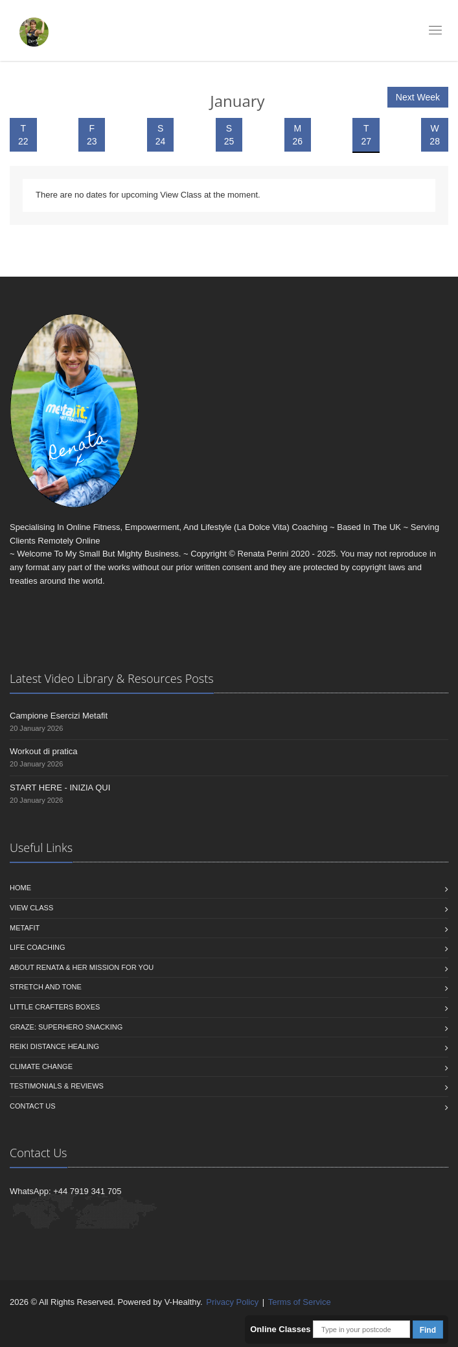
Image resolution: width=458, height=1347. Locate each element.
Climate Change (41, 1066)
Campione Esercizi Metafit (59, 715)
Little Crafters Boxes (55, 1007)
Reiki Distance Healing (54, 1046)
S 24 (160, 134)
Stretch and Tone (46, 987)
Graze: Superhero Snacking (66, 1027)
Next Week (418, 97)
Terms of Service (299, 1302)
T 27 (366, 134)
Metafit (25, 928)
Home (20, 888)
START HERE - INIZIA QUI (60, 787)
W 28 (434, 134)
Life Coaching (37, 947)
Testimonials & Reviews (57, 1086)
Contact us (33, 1106)
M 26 (298, 134)
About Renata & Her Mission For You (82, 967)
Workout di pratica (44, 751)
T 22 (23, 134)
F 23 (92, 134)
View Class (31, 908)
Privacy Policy (232, 1302)
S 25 (229, 134)
